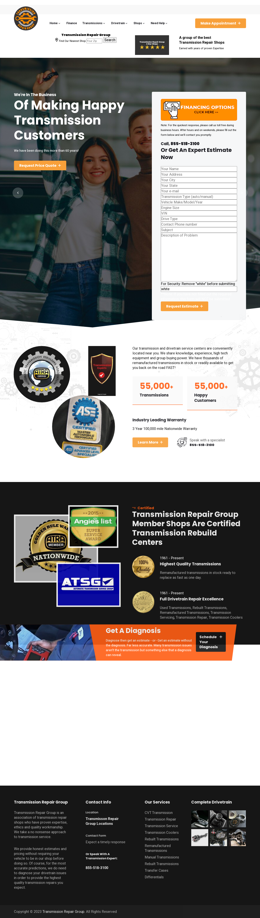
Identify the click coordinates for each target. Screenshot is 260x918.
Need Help (158, 23)
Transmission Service (161, 823)
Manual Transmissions (162, 854)
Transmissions (92, 23)
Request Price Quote (37, 165)
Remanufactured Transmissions (158, 845)
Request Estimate (182, 306)
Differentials (154, 874)
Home (54, 23)
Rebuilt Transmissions (162, 836)
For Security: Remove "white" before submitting (198, 283)
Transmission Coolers (162, 829)
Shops (138, 23)
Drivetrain (118, 23)
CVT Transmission (159, 809)
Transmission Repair (160, 816)
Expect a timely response (105, 839)
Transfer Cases (156, 867)
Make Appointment (218, 23)
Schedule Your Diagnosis (208, 644)
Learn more (151, 442)
